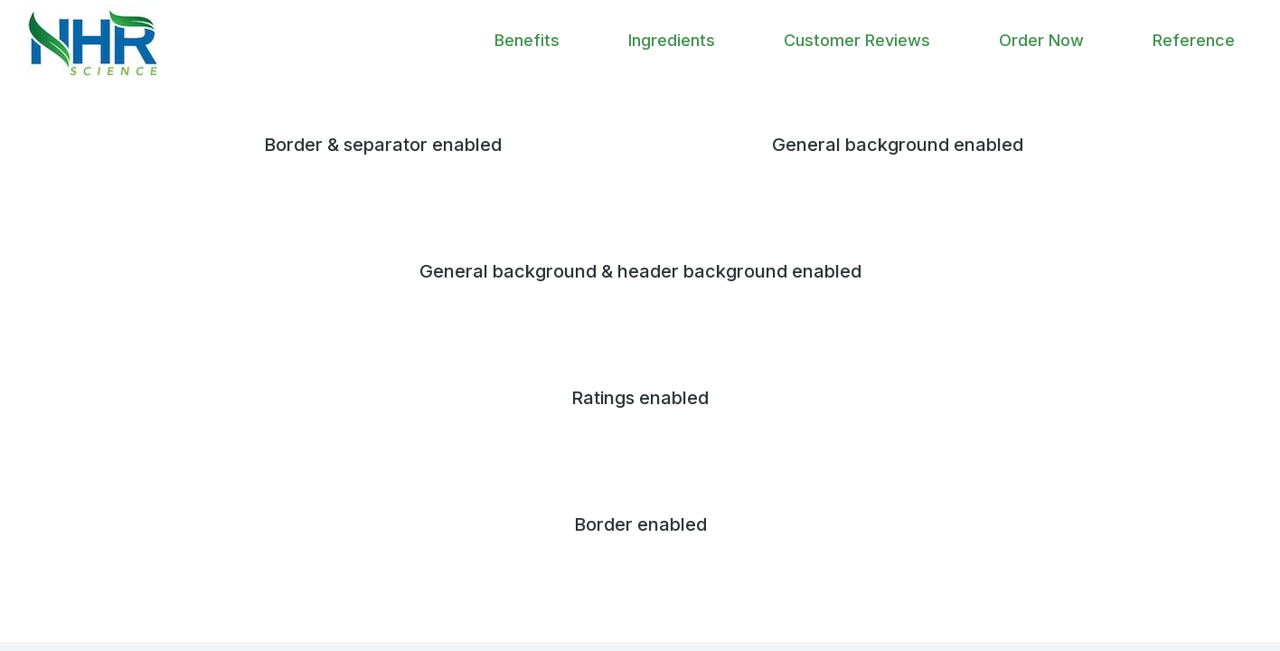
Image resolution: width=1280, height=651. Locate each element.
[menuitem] (527, 41)
